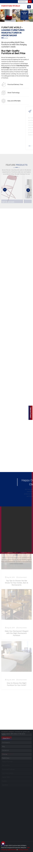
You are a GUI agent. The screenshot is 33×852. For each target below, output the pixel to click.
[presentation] (5, 189)
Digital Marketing (11, 849)
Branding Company (23, 849)
